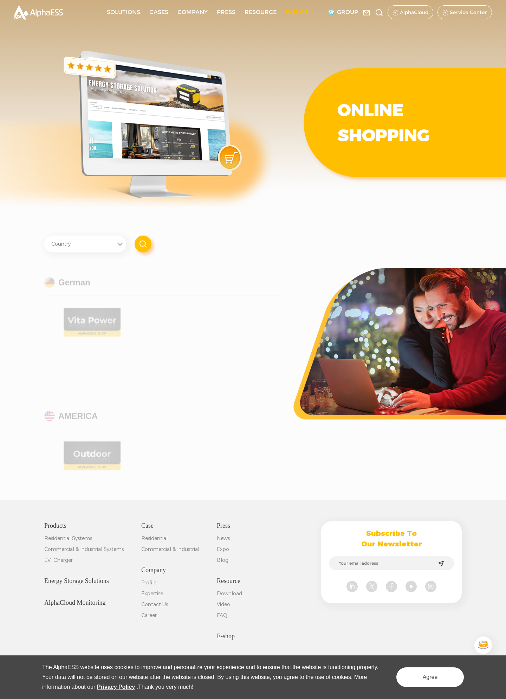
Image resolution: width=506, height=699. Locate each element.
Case (147, 525)
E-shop (226, 636)
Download (229, 593)
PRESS (226, 12)
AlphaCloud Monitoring (75, 602)
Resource (228, 580)
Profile (148, 582)
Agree (430, 677)
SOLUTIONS (123, 12)
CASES (158, 12)
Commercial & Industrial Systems (84, 549)
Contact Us (154, 604)
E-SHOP (297, 12)
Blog (222, 560)
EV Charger (58, 560)
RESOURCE (261, 12)
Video (223, 604)
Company (153, 569)
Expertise (152, 593)
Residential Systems (68, 538)
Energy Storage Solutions (76, 580)
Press (223, 525)
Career (149, 615)
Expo (223, 549)
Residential (154, 538)
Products (55, 525)
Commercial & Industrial (170, 549)
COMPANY (192, 12)
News (223, 538)
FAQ (222, 615)
